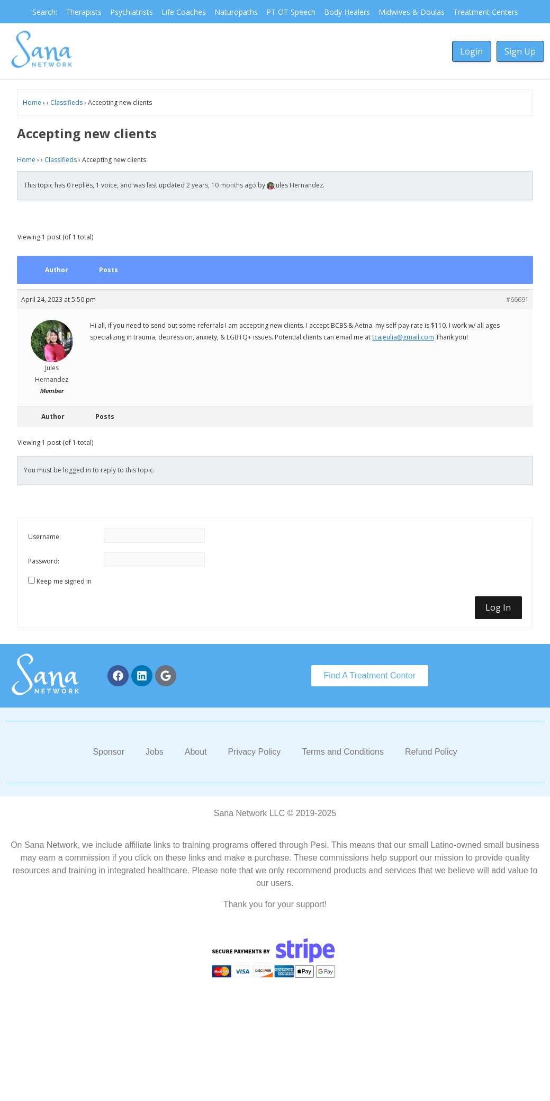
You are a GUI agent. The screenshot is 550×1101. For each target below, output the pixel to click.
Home (32, 102)
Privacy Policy (254, 751)
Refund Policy (431, 751)
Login (471, 51)
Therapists (84, 12)
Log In (498, 607)
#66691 (517, 299)
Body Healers (347, 12)
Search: (44, 12)
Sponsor (108, 751)
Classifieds (66, 102)
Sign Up (520, 51)
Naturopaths (236, 12)
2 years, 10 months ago (221, 185)
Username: (44, 536)
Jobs (155, 751)
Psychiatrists (131, 12)
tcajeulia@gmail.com (403, 337)
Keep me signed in (64, 581)
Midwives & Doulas (411, 12)
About (196, 751)
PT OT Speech (290, 12)
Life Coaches (183, 12)
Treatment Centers (485, 12)
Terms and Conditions (343, 751)
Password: (43, 561)
